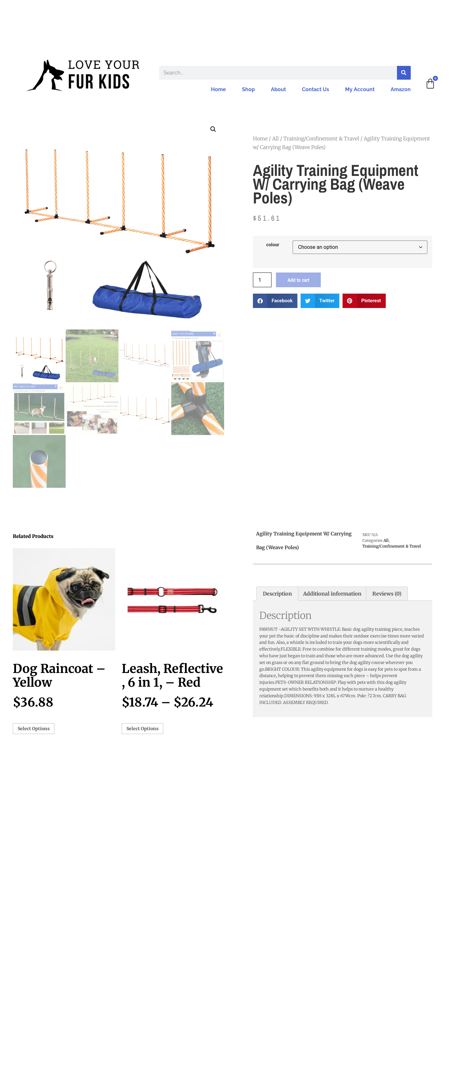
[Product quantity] (262, 280)
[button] (213, 129)
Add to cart (298, 279)
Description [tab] (277, 593)
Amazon (401, 89)
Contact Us (315, 89)
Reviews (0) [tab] (386, 593)
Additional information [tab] (332, 593)
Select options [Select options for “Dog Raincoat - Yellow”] (34, 728)
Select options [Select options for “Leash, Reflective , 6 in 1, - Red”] (142, 728)
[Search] (404, 73)
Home (218, 89)
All (275, 138)
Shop (248, 89)
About (278, 89)
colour (272, 245)
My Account (360, 89)
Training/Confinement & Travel (321, 138)
